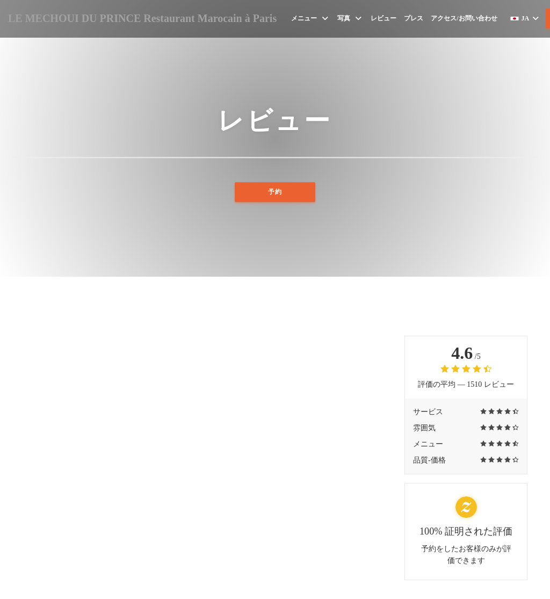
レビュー (383, 18)
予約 (274, 197)
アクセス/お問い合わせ (464, 18)
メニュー (310, 19)
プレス (413, 18)
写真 (350, 19)
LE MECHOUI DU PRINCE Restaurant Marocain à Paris (142, 18)
